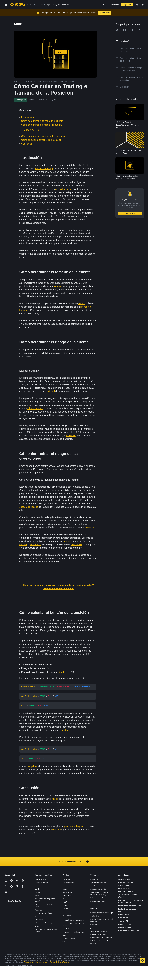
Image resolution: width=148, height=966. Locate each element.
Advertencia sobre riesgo (43, 922)
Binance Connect (68, 937)
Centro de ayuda (96, 915)
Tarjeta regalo (67, 891)
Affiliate (93, 885)
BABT (64, 901)
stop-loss (71, 435)
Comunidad (39, 918)
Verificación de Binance (98, 930)
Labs (64, 934)
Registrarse (127, 5)
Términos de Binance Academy (59, 961)
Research (65, 904)
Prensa (37, 891)
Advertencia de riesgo (41, 961)
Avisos (37, 925)
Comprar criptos (68, 881)
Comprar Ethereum (125, 926)
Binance (56, 828)
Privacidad (38, 909)
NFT (64, 898)
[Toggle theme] (142, 4)
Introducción (27, 117)
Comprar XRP (123, 920)
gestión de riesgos (28, 507)
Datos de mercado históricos (100, 897)
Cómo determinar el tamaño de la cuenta (42, 121)
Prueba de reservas (97, 900)
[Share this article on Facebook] (124, 30)
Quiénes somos (40, 878)
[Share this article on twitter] (116, 30)
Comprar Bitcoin (124, 913)
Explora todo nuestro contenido (74, 860)
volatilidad (50, 391)
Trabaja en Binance (42, 881)
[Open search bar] (104, 5)
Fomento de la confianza (43, 912)
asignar (57, 286)
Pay (63, 885)
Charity (65, 907)
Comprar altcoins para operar (128, 930)
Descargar (94, 878)
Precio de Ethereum (125, 890)
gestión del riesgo (44, 168)
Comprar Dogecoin (125, 923)
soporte (23, 544)
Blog (36, 915)
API (91, 927)
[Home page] (17, 4)
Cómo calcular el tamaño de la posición (41, 140)
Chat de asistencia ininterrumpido (102, 911)
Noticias (37, 888)
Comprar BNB (123, 917)
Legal (37, 894)
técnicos (67, 541)
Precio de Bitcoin (124, 887)
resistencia (35, 544)
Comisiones (94, 923)
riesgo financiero (63, 189)
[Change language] (137, 5)
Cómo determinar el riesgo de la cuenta (41, 124)
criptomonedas (35, 408)
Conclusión (27, 143)
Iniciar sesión (113, 5)
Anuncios (38, 885)
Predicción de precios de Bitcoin (129, 905)
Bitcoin (81, 303)
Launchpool (66, 894)
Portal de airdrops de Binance (101, 936)
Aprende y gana (124, 878)
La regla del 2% (31, 130)
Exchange (66, 878)
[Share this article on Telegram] (132, 30)
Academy (65, 888)
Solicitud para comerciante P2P (73, 919)
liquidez (64, 729)
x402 (64, 941)
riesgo (55, 797)
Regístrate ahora (130, 213)
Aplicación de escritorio (98, 881)
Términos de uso (29, 961)
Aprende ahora (104, 13)
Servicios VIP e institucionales (73, 931)
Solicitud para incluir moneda (72, 928)
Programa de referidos (98, 888)
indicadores (76, 544)
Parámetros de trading (98, 933)
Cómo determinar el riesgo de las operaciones (44, 136)
